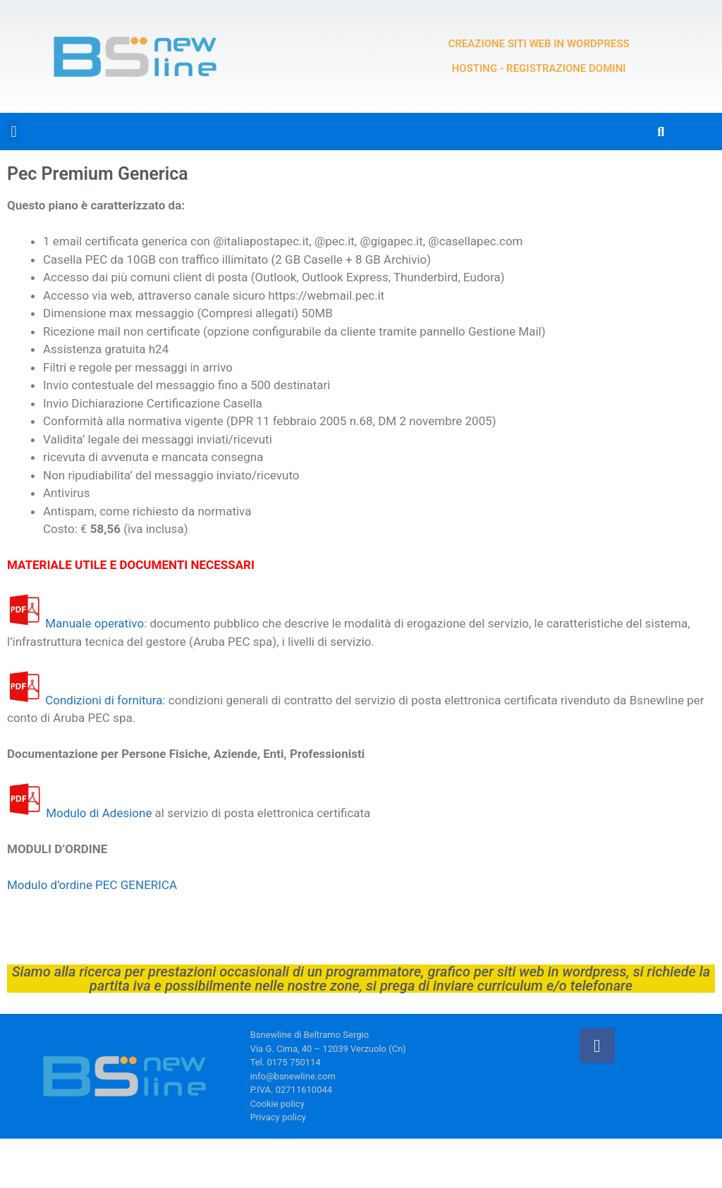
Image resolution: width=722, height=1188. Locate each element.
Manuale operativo (94, 623)
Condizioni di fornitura (103, 700)
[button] (13, 131)
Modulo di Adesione (99, 813)
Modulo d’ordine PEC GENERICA (92, 885)
